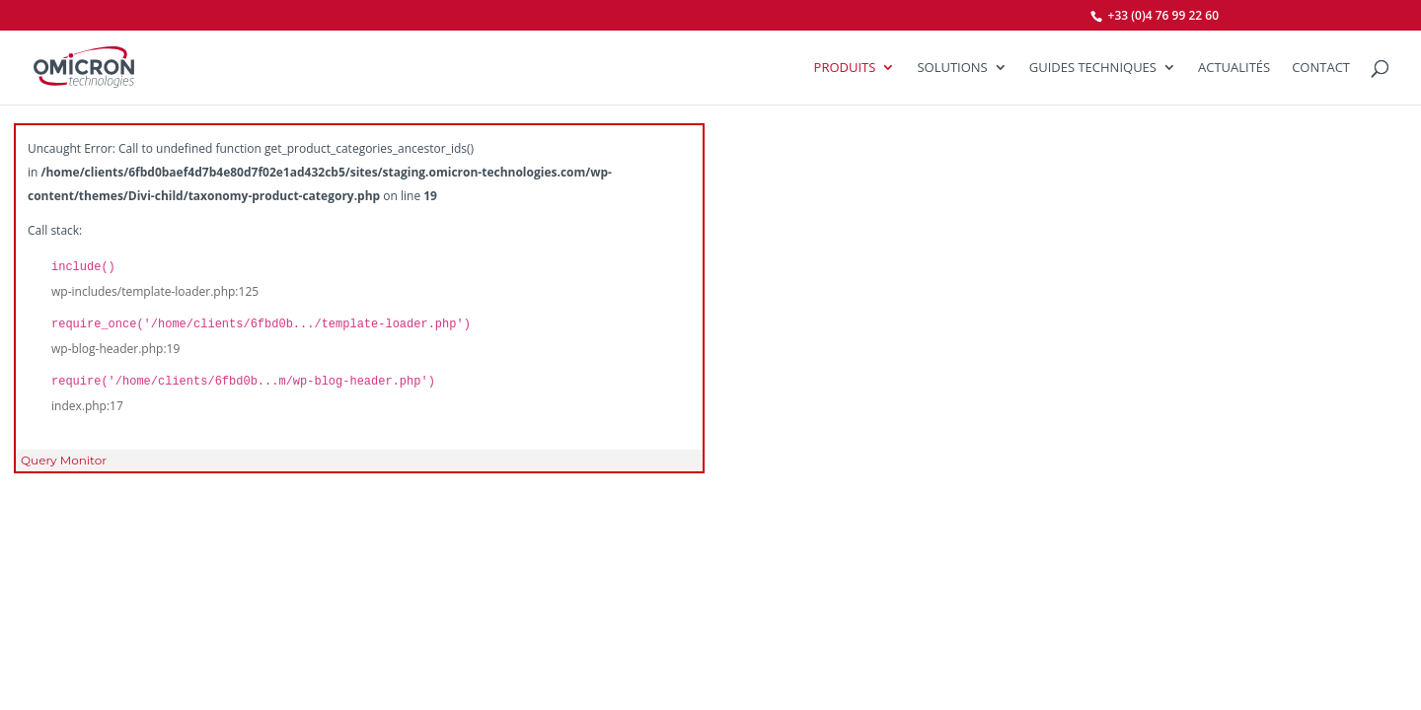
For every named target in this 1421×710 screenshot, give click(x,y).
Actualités (1234, 68)
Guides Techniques (1093, 68)
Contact (1321, 68)
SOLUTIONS (952, 68)
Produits (845, 68)
